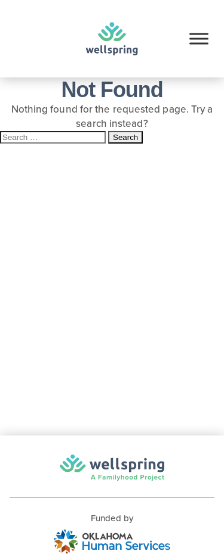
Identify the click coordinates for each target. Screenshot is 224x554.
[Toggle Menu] (198, 38)
